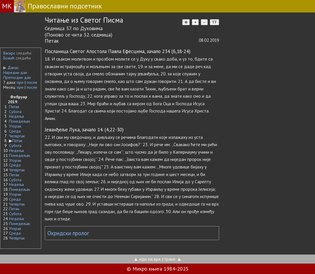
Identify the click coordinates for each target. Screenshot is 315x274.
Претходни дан (17, 77)
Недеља (16, 116)
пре (20, 82)
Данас (11, 67)
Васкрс (9, 53)
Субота (15, 111)
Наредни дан (15, 72)
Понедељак (19, 121)
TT (214, 22)
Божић (9, 58)
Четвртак (17, 136)
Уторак (15, 126)
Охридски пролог (68, 233)
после (32, 82)
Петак (14, 106)
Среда (15, 131)
